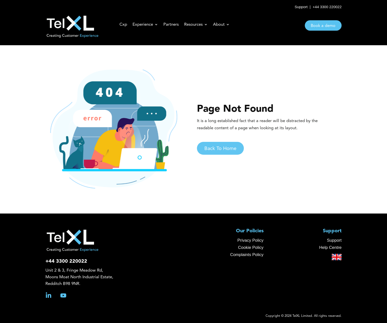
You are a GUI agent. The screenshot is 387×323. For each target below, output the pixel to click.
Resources (193, 24)
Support (301, 7)
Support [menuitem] (332, 231)
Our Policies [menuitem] (250, 231)
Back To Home (227, 148)
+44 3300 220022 (327, 7)
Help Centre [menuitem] (330, 247)
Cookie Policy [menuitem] (251, 247)
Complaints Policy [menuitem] (246, 254)
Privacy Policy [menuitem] (250, 240)
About (219, 24)
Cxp (123, 24)
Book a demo (323, 26)
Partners (171, 24)
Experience (143, 24)
